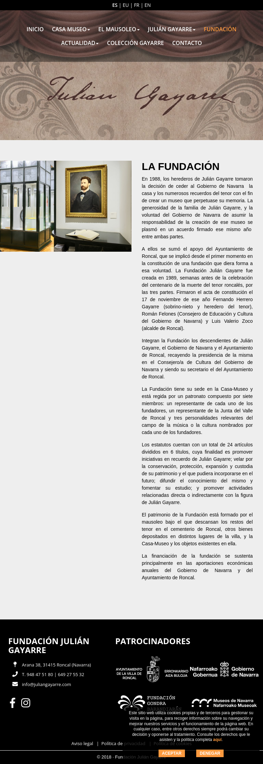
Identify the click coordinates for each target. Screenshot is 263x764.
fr (136, 5)
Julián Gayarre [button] (172, 29)
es (115, 5)
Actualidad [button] (80, 43)
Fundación (220, 29)
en (148, 5)
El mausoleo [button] (119, 29)
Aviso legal (82, 743)
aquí (217, 739)
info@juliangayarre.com (46, 684)
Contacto (187, 43)
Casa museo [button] (71, 29)
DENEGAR (210, 753)
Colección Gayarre (135, 43)
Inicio (35, 29)
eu (126, 5)
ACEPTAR (171, 753)
